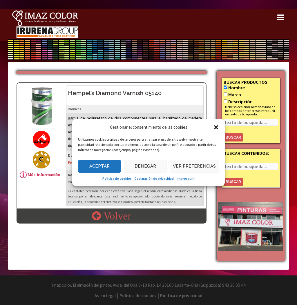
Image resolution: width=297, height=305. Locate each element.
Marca (234, 94)
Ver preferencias (194, 166)
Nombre (236, 87)
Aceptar (99, 166)
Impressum (186, 178)
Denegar (145, 166)
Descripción (240, 101)
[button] (216, 127)
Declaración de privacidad (154, 178)
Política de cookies (117, 178)
